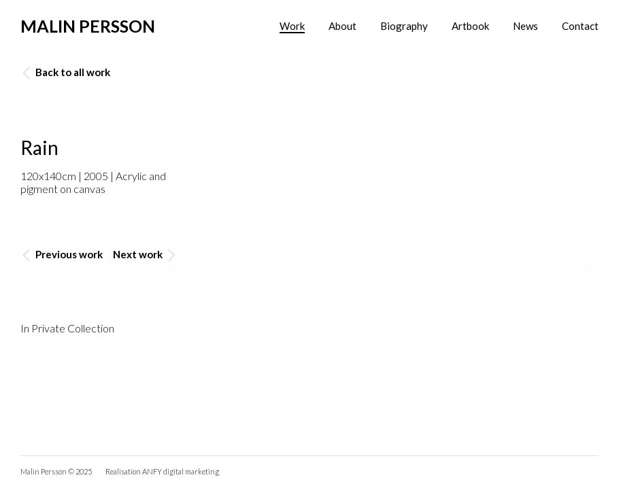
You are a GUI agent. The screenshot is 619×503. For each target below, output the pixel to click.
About (342, 26)
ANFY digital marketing (180, 471)
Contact (580, 26)
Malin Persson (87, 26)
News (525, 26)
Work (292, 26)
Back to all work (66, 72)
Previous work (62, 254)
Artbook (470, 26)
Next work (144, 254)
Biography (404, 26)
